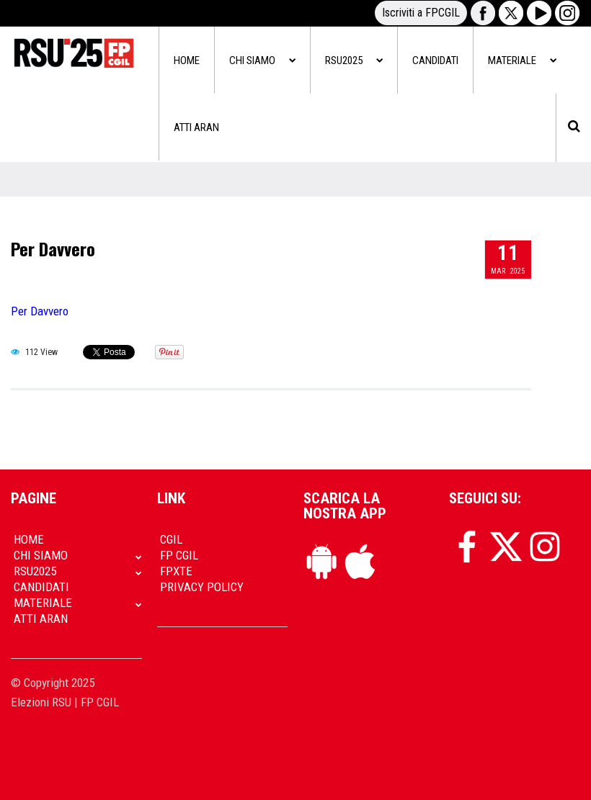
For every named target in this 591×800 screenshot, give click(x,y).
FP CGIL (179, 555)
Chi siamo (262, 60)
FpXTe (176, 571)
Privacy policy (202, 587)
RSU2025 (354, 60)
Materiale (522, 60)
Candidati (435, 60)
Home (187, 60)
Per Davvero (53, 248)
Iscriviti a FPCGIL (421, 12)
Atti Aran (196, 127)
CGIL (171, 539)
